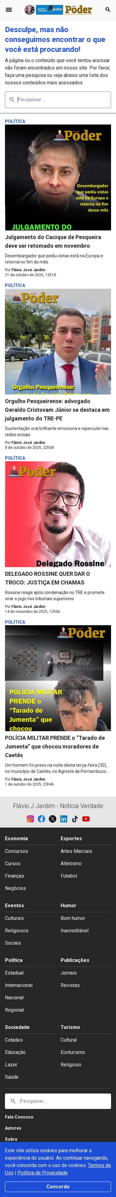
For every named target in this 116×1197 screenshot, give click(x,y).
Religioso (71, 1065)
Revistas (70, 985)
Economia (16, 838)
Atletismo (71, 863)
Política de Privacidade (43, 1173)
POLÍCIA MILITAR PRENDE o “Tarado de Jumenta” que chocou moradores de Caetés (55, 746)
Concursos (16, 851)
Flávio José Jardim (28, 270)
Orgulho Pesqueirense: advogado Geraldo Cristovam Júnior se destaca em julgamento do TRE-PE (57, 410)
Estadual (14, 973)
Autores (13, 1128)
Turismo (70, 1027)
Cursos (12, 863)
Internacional (18, 985)
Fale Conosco (19, 1117)
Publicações (75, 960)
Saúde (12, 1077)
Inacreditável (74, 931)
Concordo (58, 1187)
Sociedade (17, 1027)
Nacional (14, 998)
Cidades (14, 1040)
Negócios (15, 888)
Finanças (14, 876)
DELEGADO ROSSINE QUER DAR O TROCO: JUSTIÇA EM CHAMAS (47, 578)
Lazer (11, 1065)
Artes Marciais (76, 851)
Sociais (13, 943)
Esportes (71, 838)
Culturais (14, 918)
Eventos (14, 905)
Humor (68, 905)
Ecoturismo (73, 1052)
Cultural (69, 1040)
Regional (14, 1010)
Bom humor (73, 918)
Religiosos (16, 931)
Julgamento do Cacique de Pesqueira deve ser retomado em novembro (53, 241)
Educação (15, 1052)
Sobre (11, 1139)
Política (14, 960)
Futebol (69, 876)
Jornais (69, 973)
